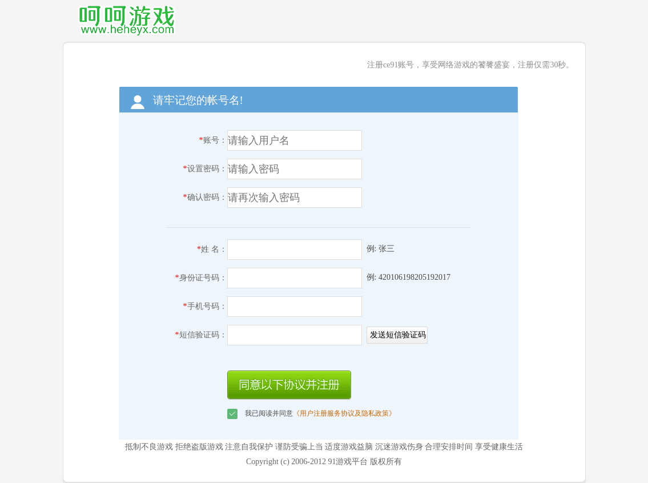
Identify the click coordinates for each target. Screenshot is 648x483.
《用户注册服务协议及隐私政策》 (344, 413)
